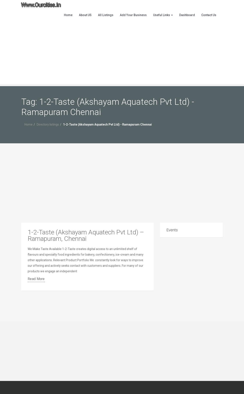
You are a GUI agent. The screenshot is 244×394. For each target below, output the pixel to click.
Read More (36, 279)
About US (85, 15)
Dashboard (187, 15)
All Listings (105, 15)
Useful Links (163, 15)
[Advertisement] (122, 54)
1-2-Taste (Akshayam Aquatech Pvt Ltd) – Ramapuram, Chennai (86, 235)
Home (68, 15)
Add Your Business (133, 15)
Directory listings (48, 124)
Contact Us (208, 15)
